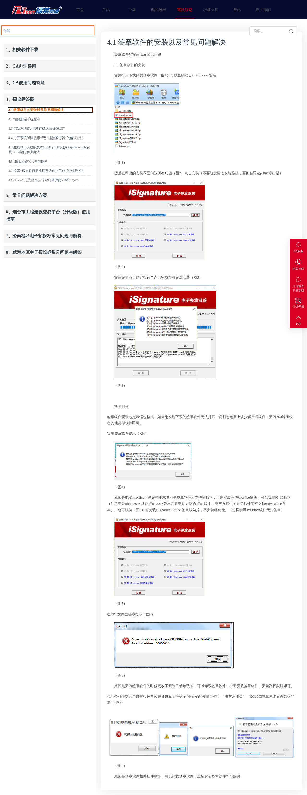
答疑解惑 (184, 9)
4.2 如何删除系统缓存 (24, 119)
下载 (132, 9)
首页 (80, 9)
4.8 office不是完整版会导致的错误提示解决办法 (43, 180)
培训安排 (210, 9)
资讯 (237, 9)
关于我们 (263, 9)
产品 (106, 9)
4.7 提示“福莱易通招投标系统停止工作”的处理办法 (46, 171)
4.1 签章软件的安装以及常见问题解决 (36, 110)
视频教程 (158, 9)
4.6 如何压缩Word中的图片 (28, 161)
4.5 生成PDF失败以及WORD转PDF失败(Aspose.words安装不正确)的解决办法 (49, 150)
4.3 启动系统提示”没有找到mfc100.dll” (36, 128)
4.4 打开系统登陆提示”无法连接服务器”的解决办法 (46, 138)
